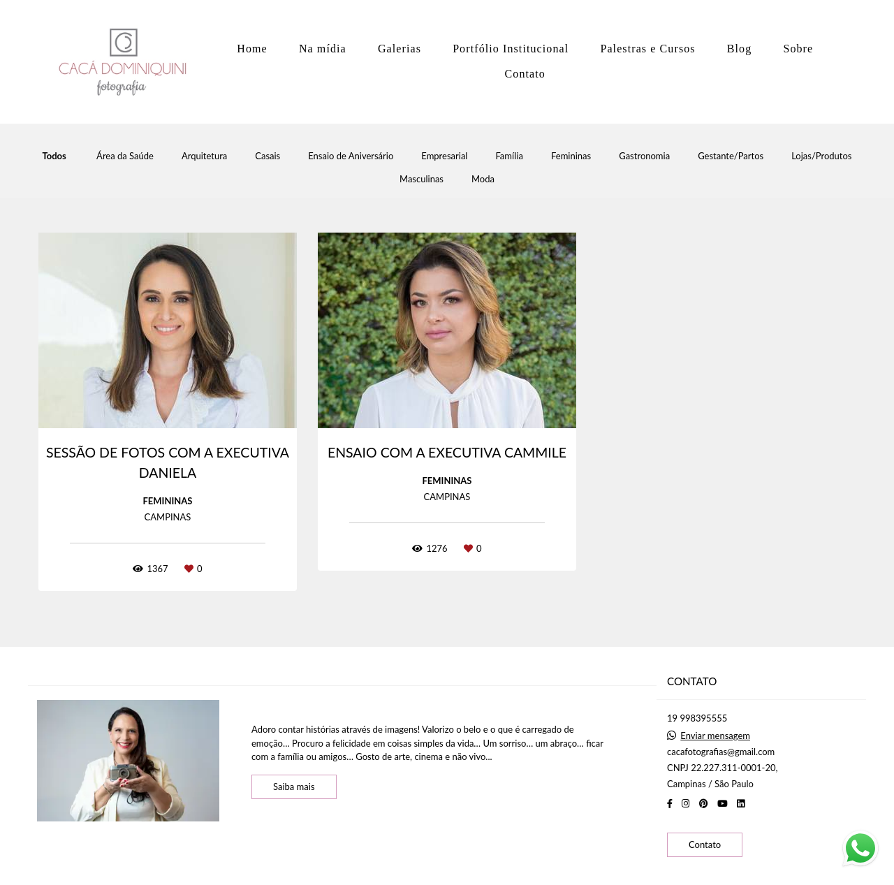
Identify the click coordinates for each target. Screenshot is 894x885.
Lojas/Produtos (821, 156)
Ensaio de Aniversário (350, 156)
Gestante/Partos (730, 156)
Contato (525, 74)
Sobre (798, 48)
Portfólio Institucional (511, 48)
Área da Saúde (125, 156)
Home (252, 48)
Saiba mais (294, 786)
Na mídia (322, 48)
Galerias (399, 48)
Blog (739, 48)
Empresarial (444, 156)
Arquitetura (204, 156)
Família (509, 156)
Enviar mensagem (715, 735)
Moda (482, 179)
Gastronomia (644, 156)
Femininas (571, 156)
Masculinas (422, 179)
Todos (54, 156)
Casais (267, 156)
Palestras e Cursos (647, 48)
